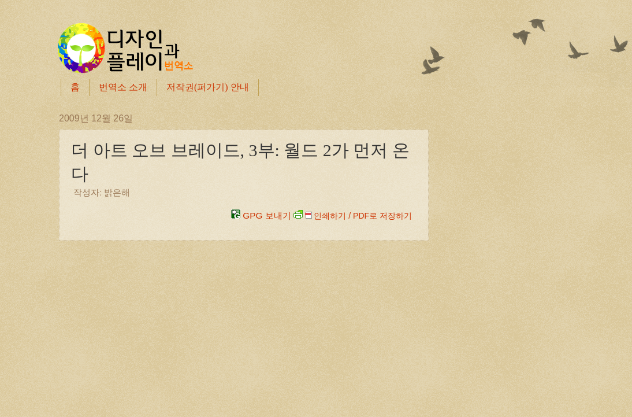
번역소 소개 (123, 87)
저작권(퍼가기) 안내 (207, 87)
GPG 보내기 (261, 215)
